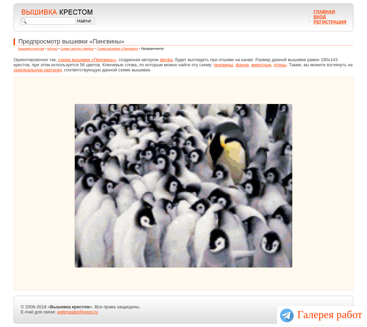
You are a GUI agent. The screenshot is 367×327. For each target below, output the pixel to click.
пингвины (223, 64)
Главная (324, 11)
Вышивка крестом (31, 48)
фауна (242, 64)
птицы (280, 64)
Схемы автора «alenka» (77, 48)
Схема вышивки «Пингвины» (118, 48)
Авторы (52, 48)
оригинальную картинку (38, 69)
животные (261, 64)
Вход (320, 16)
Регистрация (330, 21)
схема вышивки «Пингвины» (87, 59)
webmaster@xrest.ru (77, 311)
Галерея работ (329, 314)
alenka (166, 59)
